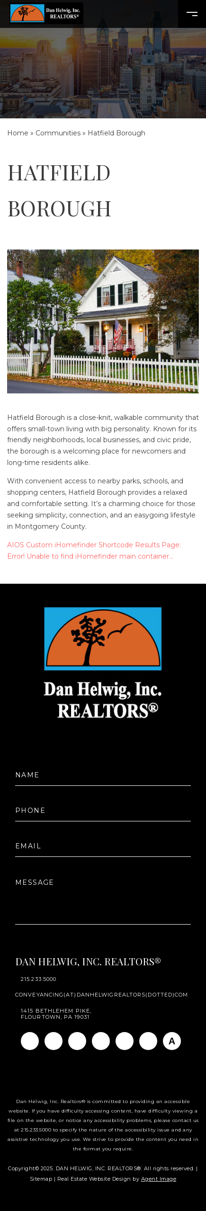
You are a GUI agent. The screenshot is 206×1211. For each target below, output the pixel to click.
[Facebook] (30, 1041)
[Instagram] (54, 1041)
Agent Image (159, 1178)
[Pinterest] (148, 1041)
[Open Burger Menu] (192, 14)
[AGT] (172, 1041)
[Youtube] (125, 1041)
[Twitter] (101, 1041)
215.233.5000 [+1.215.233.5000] (38, 979)
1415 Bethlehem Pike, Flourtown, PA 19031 (56, 1014)
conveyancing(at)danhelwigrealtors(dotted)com (101, 994)
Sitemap (41, 1178)
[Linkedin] (77, 1041)
